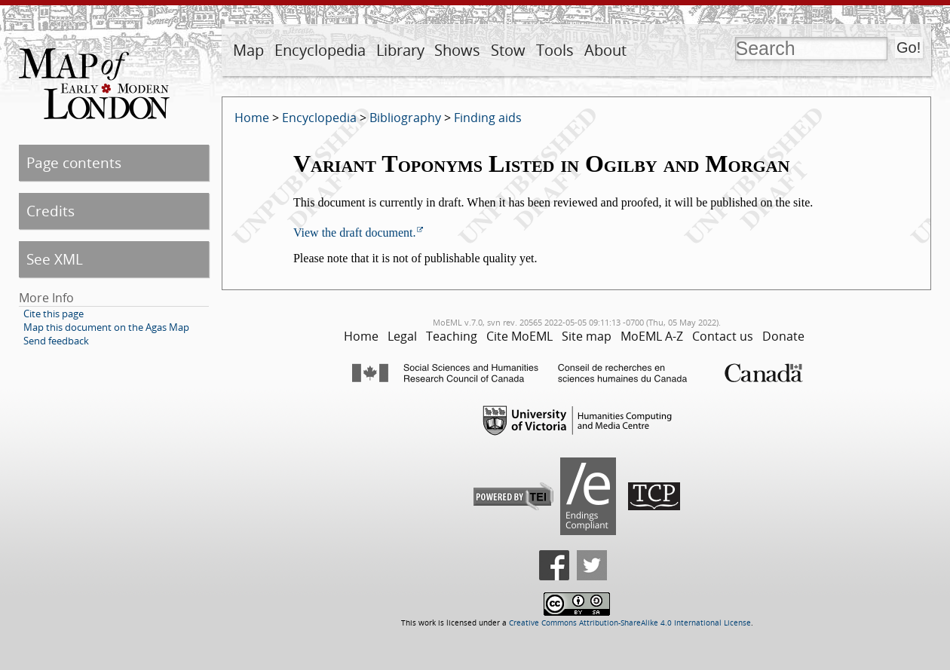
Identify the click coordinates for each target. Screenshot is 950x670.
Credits (50, 210)
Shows (457, 50)
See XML (54, 259)
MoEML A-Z (652, 336)
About (605, 50)
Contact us (722, 336)
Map (248, 50)
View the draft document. (354, 232)
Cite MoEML (519, 336)
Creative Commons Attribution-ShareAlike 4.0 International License (630, 623)
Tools (555, 50)
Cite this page (53, 313)
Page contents (73, 162)
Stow (508, 50)
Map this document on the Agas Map (106, 327)
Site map (586, 336)
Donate (783, 336)
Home (251, 117)
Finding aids (488, 117)
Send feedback (56, 340)
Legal (402, 336)
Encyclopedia (320, 50)
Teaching (451, 336)
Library (400, 50)
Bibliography (405, 117)
